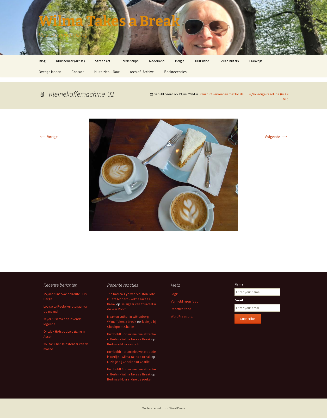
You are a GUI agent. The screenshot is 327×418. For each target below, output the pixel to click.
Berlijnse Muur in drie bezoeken (129, 379)
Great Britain (229, 61)
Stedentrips (130, 61)
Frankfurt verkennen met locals (221, 94)
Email (238, 300)
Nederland (157, 61)
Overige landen (50, 72)
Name (238, 284)
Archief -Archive (142, 72)
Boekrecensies (175, 72)
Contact (78, 72)
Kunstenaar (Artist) (70, 61)
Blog (42, 61)
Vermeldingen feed (184, 301)
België (180, 61)
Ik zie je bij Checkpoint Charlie (128, 362)
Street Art (102, 61)
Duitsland (202, 61)
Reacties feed (181, 309)
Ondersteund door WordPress (163, 408)
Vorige (48, 136)
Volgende (277, 136)
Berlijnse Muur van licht (123, 344)
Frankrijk (255, 61)
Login (175, 294)
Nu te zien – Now (107, 72)
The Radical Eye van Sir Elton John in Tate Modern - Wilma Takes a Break (131, 299)
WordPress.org (182, 316)
